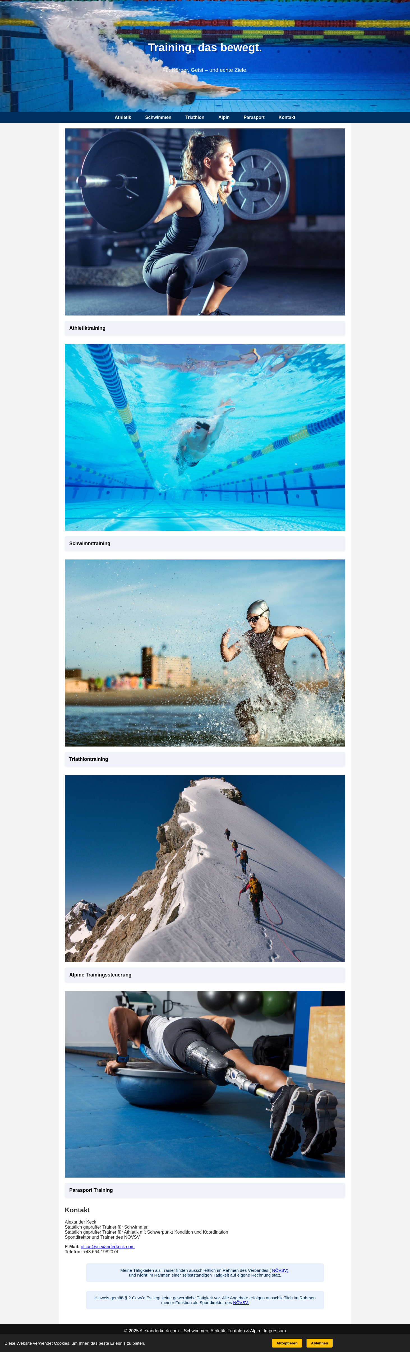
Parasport (254, 117)
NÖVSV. (241, 1302)
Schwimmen (158, 117)
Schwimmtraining (89, 543)
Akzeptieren (287, 1343)
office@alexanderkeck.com (108, 1246)
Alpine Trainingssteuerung (100, 975)
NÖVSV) (280, 1270)
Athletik (123, 117)
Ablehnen (319, 1343)
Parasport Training (91, 1190)
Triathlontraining (88, 759)
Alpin (224, 117)
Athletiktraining (87, 328)
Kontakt (286, 117)
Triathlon (194, 117)
